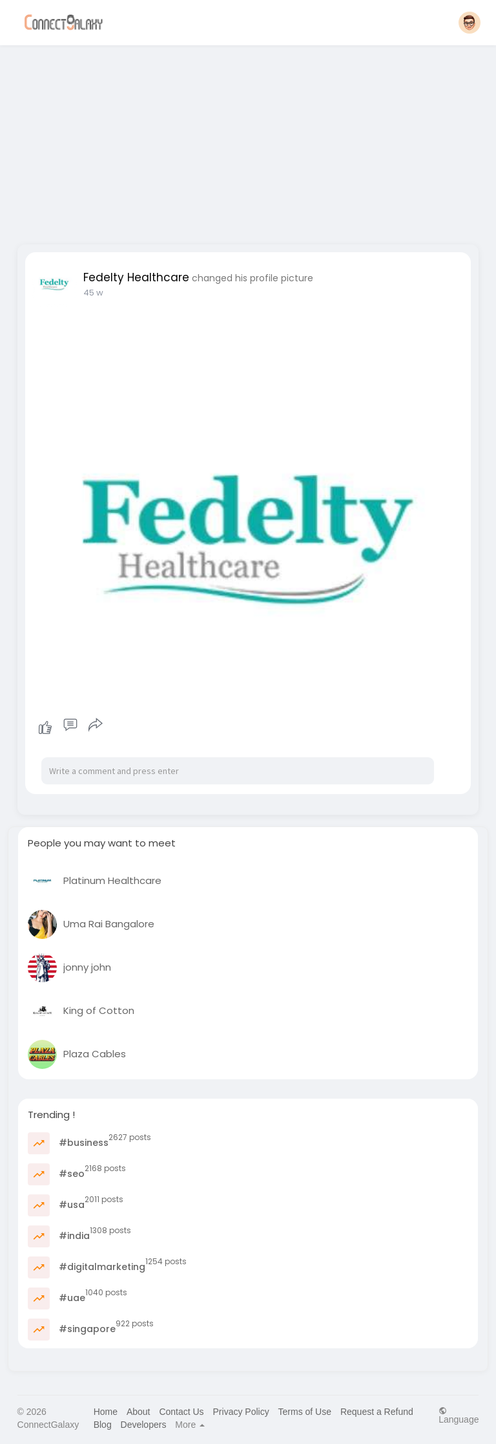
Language (459, 1415)
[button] (469, 22)
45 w (93, 292)
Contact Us (181, 1411)
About (138, 1411)
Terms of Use (304, 1411)
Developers (144, 1424)
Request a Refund (376, 1411)
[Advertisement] (248, 141)
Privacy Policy (241, 1411)
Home (106, 1411)
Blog (103, 1424)
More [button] (190, 1424)
